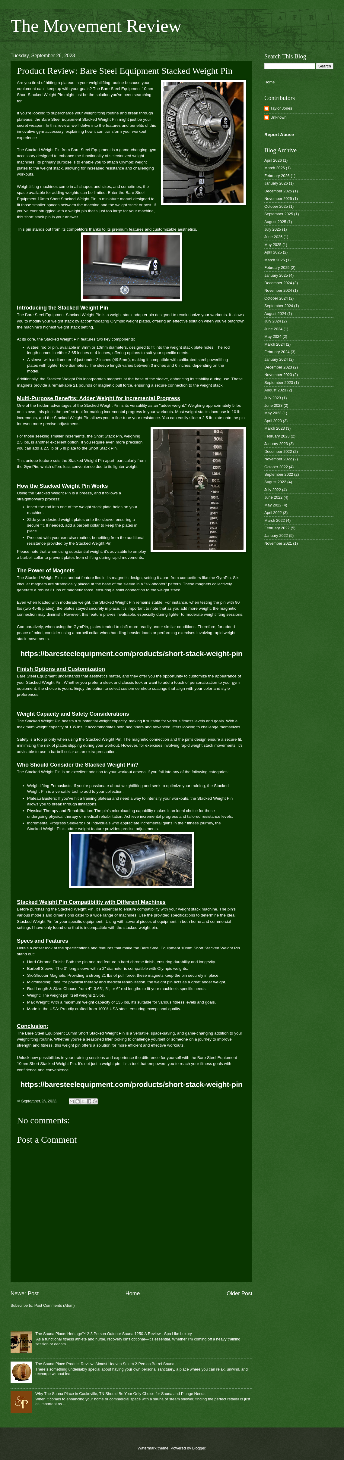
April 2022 (273, 512)
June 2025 (273, 237)
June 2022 (273, 497)
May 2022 (273, 505)
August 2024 (275, 313)
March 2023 (274, 428)
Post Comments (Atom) (54, 1305)
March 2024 (274, 344)
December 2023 (278, 367)
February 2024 (277, 352)
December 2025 (278, 191)
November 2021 (278, 543)
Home (132, 1293)
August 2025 (275, 221)
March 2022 (274, 520)
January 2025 (276, 275)
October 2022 (276, 467)
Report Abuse (279, 134)
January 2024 (276, 359)
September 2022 (278, 474)
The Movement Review (96, 26)
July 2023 (272, 398)
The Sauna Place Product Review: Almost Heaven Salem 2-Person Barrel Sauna (104, 1364)
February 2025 (277, 267)
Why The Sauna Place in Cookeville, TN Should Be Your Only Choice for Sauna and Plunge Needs (120, 1393)
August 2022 (275, 482)
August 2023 (275, 390)
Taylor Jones (281, 108)
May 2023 (273, 413)
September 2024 (278, 306)
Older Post (239, 1293)
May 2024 (273, 336)
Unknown (278, 117)
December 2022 (278, 451)
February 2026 (277, 175)
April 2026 (273, 160)
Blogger (198, 1448)
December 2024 (278, 283)
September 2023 (278, 382)
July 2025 (272, 229)
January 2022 (276, 535)
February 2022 (277, 528)
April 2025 (273, 252)
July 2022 (272, 489)
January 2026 (276, 183)
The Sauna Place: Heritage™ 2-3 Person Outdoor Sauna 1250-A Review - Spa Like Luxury (113, 1333)
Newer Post (25, 1293)
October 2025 (276, 206)
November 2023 (278, 374)
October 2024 (276, 298)
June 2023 (273, 405)
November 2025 (278, 198)
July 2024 (272, 321)
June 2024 (273, 329)
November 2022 (278, 459)
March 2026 (274, 168)
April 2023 (273, 421)
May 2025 (273, 244)
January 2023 (276, 443)
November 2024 (278, 290)
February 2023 (277, 436)
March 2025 (274, 260)
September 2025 (278, 214)
